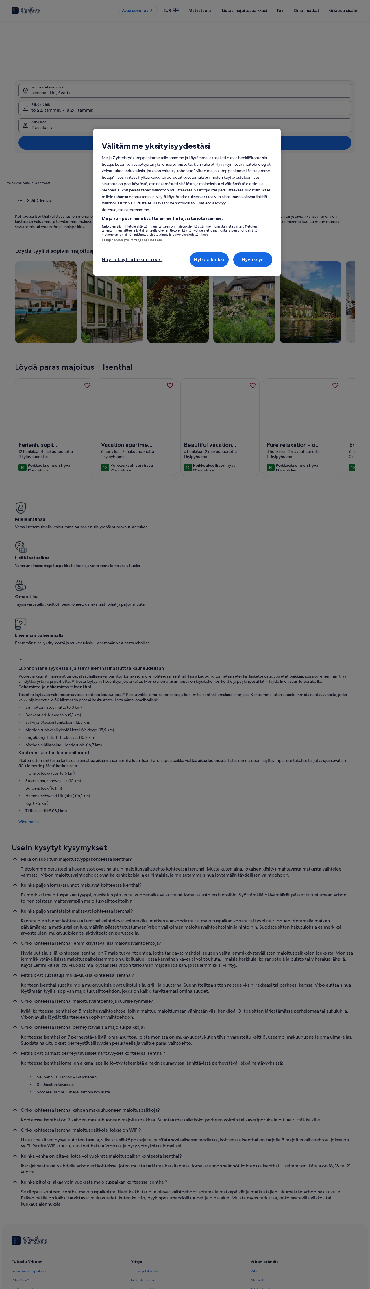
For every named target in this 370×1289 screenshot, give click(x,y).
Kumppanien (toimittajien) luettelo (132, 240)
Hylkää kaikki (209, 259)
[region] (187, 202)
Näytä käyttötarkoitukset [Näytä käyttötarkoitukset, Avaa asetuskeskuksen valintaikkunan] (132, 259)
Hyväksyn (253, 259)
